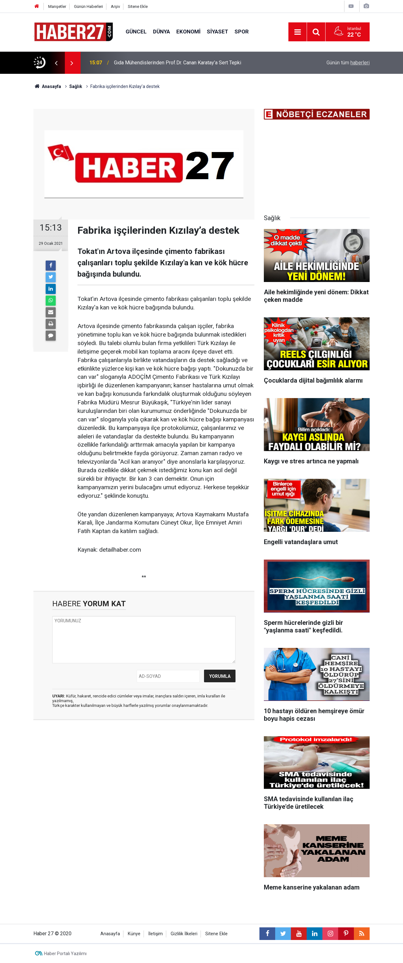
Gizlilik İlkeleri (184, 934)
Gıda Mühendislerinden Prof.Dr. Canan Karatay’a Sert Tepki (177, 63)
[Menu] (297, 32)
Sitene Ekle (138, 6)
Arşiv (115, 6)
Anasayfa (110, 934)
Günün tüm (348, 63)
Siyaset (217, 31)
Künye (134, 934)
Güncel (136, 31)
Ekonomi (188, 31)
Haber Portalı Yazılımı (65, 953)
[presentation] (56, 63)
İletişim (155, 934)
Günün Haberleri (88, 6)
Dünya (161, 31)
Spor (242, 31)
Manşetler (57, 6)
